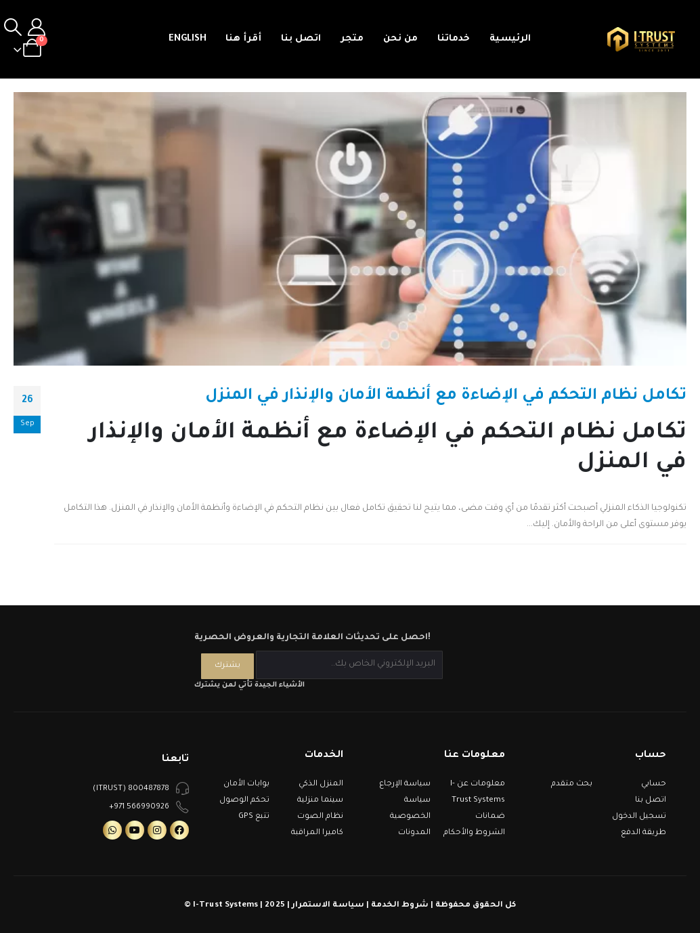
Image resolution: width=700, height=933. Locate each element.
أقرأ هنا (243, 39)
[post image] (350, 229)
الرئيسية (510, 39)
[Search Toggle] (12, 28)
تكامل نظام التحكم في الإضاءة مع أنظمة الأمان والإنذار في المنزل (445, 396)
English (187, 39)
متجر (352, 39)
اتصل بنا (301, 39)
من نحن (400, 39)
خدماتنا (453, 39)
